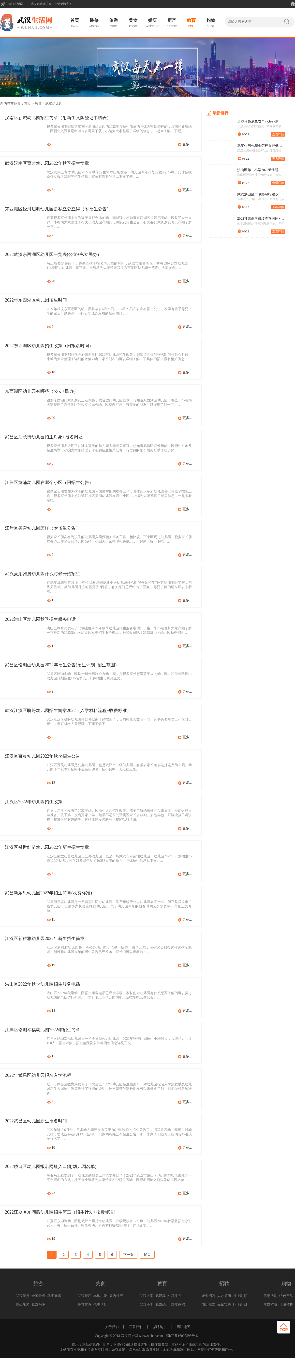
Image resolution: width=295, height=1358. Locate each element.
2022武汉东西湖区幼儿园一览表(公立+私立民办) (52, 255)
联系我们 (136, 1327)
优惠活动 (100, 1305)
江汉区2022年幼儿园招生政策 (33, 802)
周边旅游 (23, 1305)
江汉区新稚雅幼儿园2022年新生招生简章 (45, 939)
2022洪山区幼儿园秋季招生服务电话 (40, 619)
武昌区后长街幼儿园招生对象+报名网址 (44, 437)
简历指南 (208, 1305)
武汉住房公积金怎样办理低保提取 (261, 146)
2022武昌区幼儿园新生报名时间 (36, 1121)
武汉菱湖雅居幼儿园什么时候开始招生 (42, 574)
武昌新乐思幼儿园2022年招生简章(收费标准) (48, 893)
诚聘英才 (159, 1327)
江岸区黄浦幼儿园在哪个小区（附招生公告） (49, 483)
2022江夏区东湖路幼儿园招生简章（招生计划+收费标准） (61, 1212)
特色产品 (286, 1296)
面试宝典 (224, 1305)
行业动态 (240, 1296)
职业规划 (240, 1305)
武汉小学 (146, 1305)
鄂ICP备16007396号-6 (181, 1336)
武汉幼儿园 (53, 103)
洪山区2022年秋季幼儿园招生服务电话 (42, 984)
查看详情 (278, 134)
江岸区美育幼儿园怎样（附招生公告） (42, 528)
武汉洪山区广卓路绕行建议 (258, 194)
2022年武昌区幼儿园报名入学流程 (38, 1075)
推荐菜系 (84, 1305)
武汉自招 (178, 1305)
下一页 (128, 1254)
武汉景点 (23, 1296)
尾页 (147, 1254)
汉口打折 (270, 1305)
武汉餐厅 (84, 1296)
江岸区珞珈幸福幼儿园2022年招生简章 (42, 1030)
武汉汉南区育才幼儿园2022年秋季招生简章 (47, 163)
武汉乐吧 (38, 1305)
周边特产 (116, 1296)
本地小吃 (100, 1296)
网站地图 (183, 1327)
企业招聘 (208, 1296)
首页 (27, 103)
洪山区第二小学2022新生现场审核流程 (261, 170)
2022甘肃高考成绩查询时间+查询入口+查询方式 (261, 218)
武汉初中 (178, 1296)
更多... (187, 144)
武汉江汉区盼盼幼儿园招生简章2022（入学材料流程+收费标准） (68, 711)
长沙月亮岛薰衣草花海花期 (258, 121)
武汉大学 (146, 1296)
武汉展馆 (54, 1296)
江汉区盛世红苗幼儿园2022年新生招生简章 (47, 847)
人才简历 (224, 1296)
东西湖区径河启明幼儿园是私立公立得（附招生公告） (58, 209)
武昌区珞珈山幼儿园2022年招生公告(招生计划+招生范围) (61, 665)
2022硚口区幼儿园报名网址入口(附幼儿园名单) (50, 1167)
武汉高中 (162, 1296)
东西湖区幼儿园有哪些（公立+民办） (41, 391)
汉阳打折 (286, 1305)
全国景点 (38, 1296)
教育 (38, 103)
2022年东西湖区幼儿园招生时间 (36, 300)
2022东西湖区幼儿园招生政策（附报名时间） (49, 346)
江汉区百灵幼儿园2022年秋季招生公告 (42, 756)
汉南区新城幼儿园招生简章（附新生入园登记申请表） (58, 118)
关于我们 (112, 1327)
